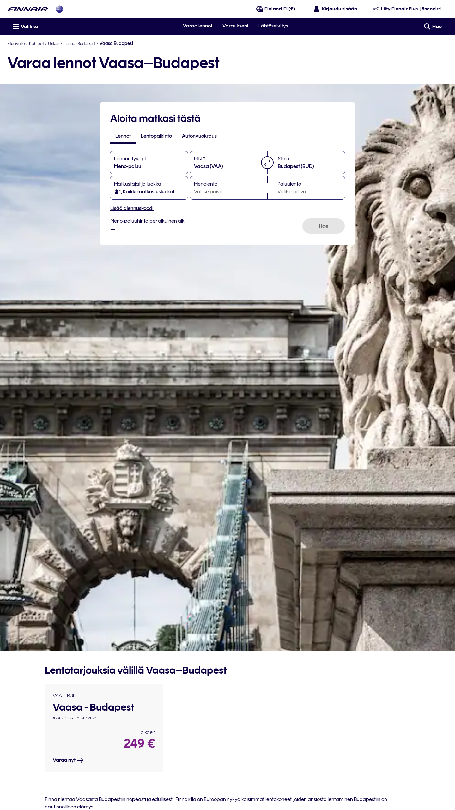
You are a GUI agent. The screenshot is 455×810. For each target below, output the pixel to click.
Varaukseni (235, 26)
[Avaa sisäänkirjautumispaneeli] (335, 9)
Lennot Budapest (79, 43)
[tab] (123, 136)
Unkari (53, 43)
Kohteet (36, 43)
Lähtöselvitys (273, 26)
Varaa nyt (68, 760)
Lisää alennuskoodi (132, 208)
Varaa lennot (197, 26)
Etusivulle (16, 43)
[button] (267, 162)
